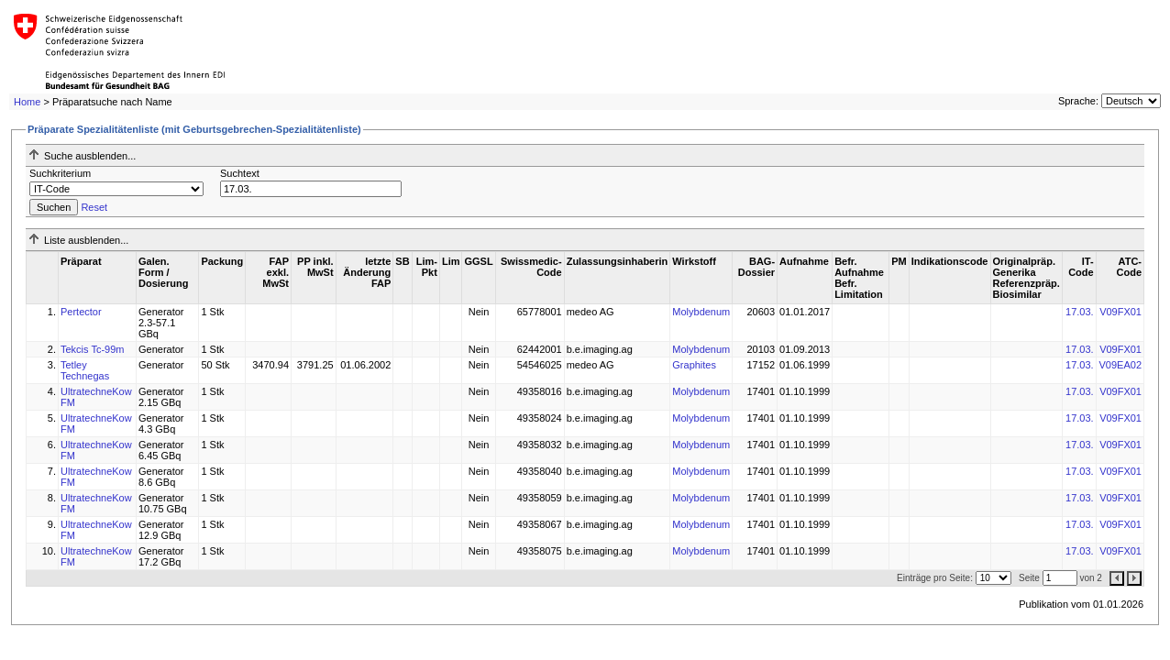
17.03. (1079, 311)
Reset (94, 207)
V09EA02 (1120, 364)
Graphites (694, 364)
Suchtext (239, 173)
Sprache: (1078, 100)
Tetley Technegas (85, 370)
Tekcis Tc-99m (92, 349)
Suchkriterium (60, 173)
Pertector (81, 311)
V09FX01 (1120, 311)
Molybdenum (701, 311)
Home (27, 101)
